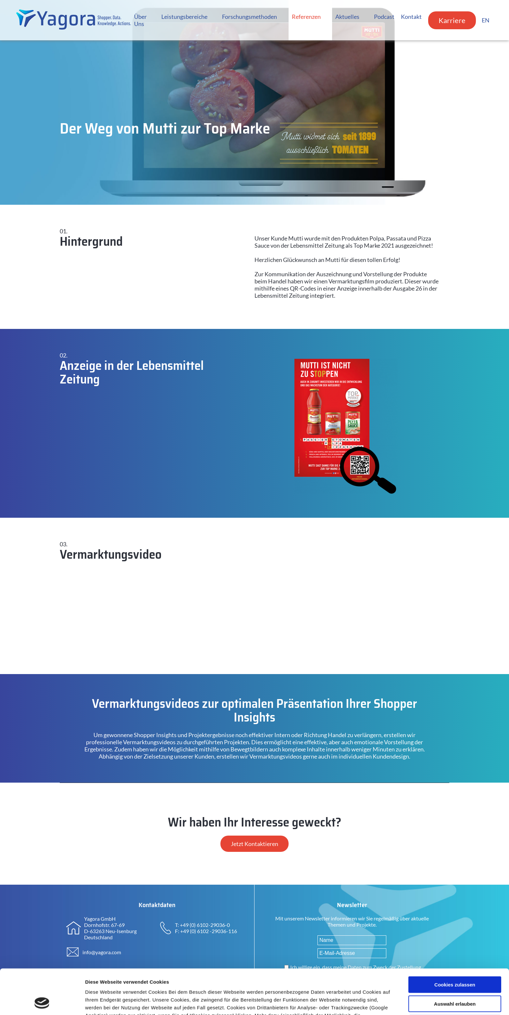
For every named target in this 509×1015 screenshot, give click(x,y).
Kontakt (411, 16)
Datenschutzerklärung (255, 981)
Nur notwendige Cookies (454, 985)
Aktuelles (347, 16)
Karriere (452, 20)
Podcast (384, 16)
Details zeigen (345, 1002)
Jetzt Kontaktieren (254, 843)
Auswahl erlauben (455, 961)
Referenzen (306, 16)
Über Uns (140, 20)
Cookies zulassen (454, 942)
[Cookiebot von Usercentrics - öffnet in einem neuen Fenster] (42, 1002)
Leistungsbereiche (184, 16)
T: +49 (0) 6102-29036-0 (202, 925)
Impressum (304, 981)
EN (486, 20)
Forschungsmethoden (249, 16)
